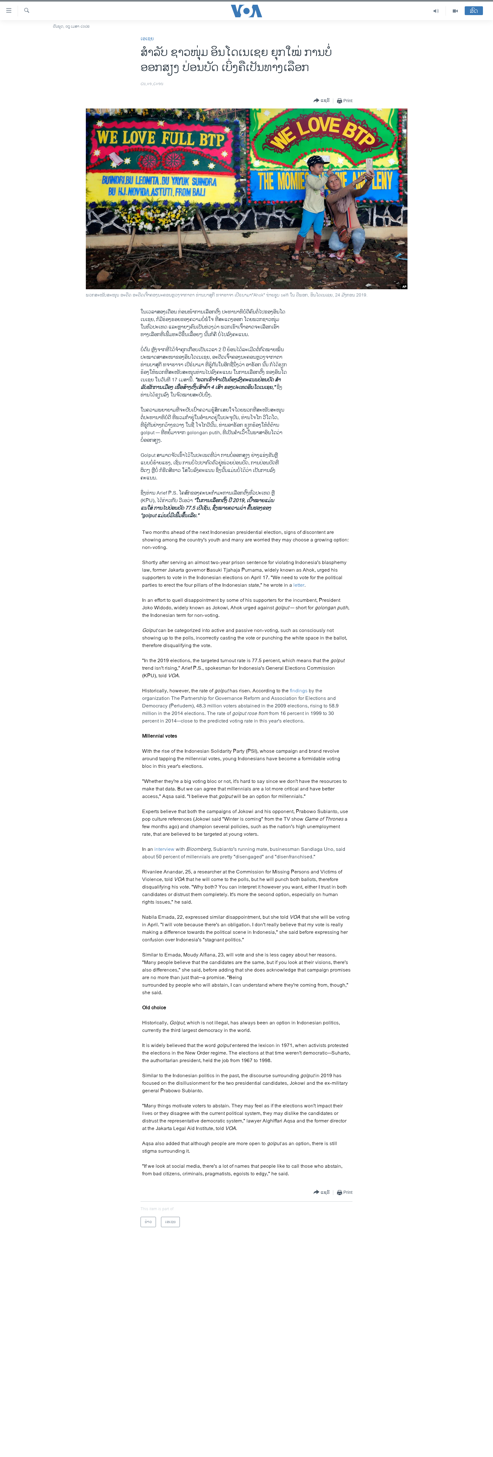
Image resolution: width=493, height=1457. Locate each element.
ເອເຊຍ (147, 39)
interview (164, 849)
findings (298, 691)
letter (298, 585)
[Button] (321, 100)
